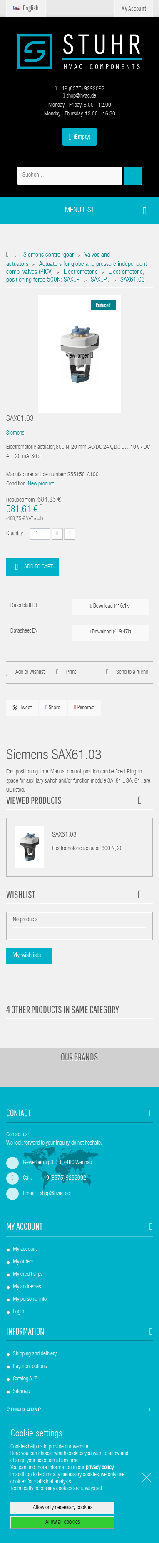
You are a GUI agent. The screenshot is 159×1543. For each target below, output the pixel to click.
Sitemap (21, 1392)
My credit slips (27, 1275)
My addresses (27, 1287)
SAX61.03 (64, 835)
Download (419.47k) (110, 632)
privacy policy (100, 1468)
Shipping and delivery (35, 1354)
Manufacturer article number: (36, 475)
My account (24, 1226)
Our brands (79, 1057)
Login (18, 1312)
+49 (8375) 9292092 (79, 89)
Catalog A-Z (25, 1379)
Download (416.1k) (110, 606)
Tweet (22, 708)
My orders (23, 1262)
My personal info (30, 1300)
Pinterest (84, 708)
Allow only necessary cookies (62, 1508)
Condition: (16, 484)
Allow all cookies (62, 1522)
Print (71, 672)
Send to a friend (132, 672)
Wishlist (20, 894)
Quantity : (15, 534)
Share (52, 708)
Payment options (30, 1367)
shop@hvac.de (79, 96)
